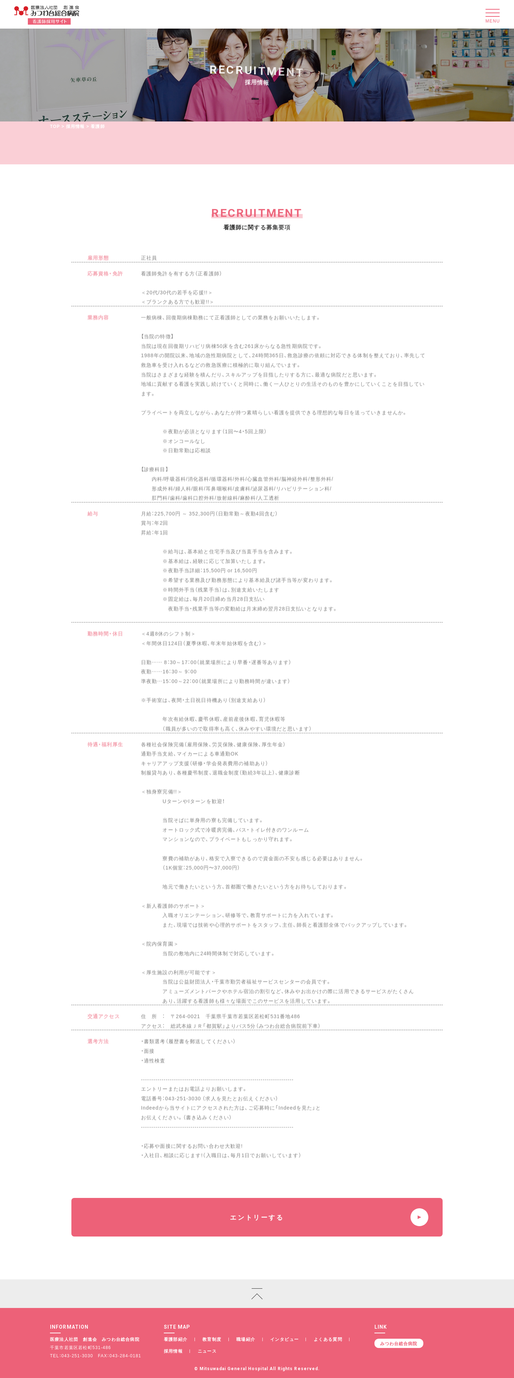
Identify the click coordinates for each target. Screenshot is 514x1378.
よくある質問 (328, 1339)
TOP (55, 126)
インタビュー (284, 1339)
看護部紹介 (176, 1339)
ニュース (207, 1351)
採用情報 (75, 126)
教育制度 (212, 1339)
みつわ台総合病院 (398, 1343)
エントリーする (329, 1217)
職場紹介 (246, 1339)
